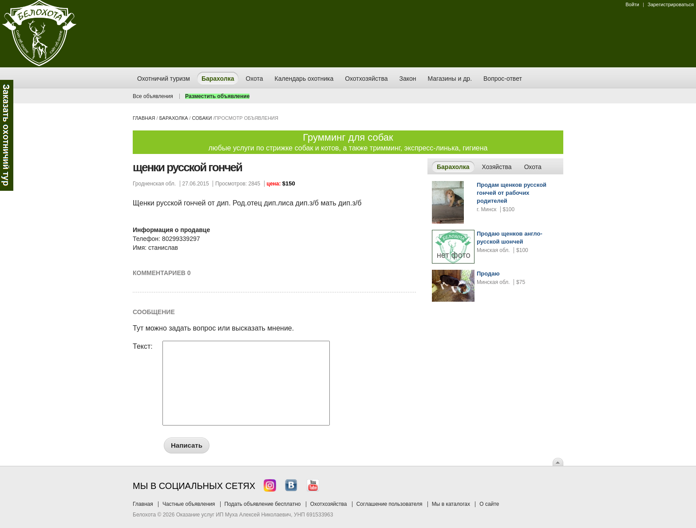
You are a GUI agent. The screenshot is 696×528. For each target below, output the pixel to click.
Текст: (143, 346)
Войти (632, 4)
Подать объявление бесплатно (263, 504)
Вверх (558, 462)
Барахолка (173, 118)
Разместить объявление (217, 96)
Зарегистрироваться (671, 4)
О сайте (489, 504)
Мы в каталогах (451, 504)
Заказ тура (6, 135)
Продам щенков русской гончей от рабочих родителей (511, 192)
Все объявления (153, 96)
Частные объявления (188, 504)
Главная (144, 118)
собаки (202, 118)
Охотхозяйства (328, 504)
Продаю (488, 273)
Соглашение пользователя (389, 504)
